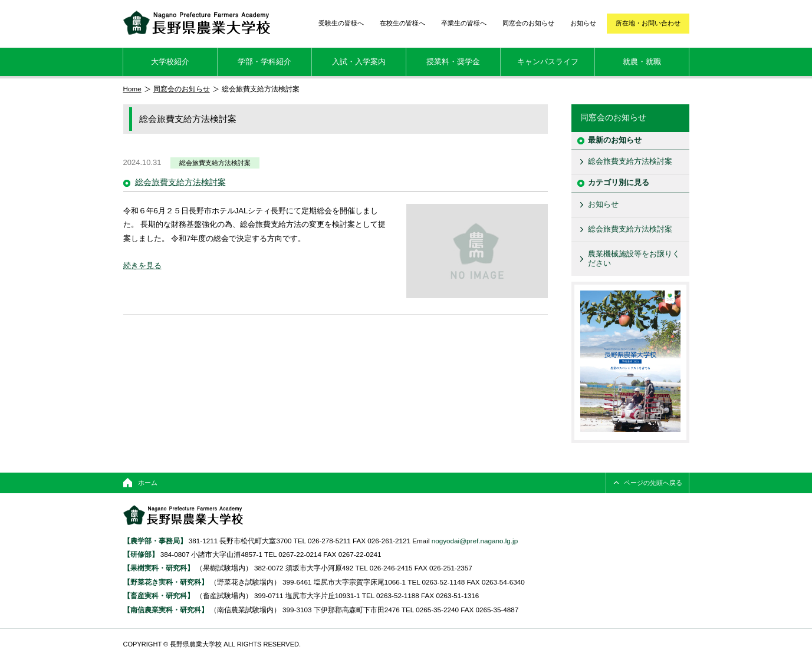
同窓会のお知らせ (528, 23)
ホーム (147, 482)
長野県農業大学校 (196, 23)
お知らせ (583, 23)
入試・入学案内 (359, 61)
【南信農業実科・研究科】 (165, 609)
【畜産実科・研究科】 (158, 595)
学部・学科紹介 (264, 61)
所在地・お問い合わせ (648, 23)
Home (132, 89)
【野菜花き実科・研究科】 (166, 582)
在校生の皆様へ (402, 23)
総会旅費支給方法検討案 (215, 162)
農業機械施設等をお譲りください (634, 258)
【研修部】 (141, 554)
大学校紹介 (170, 61)
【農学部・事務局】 (155, 540)
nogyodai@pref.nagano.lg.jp (475, 540)
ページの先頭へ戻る (653, 482)
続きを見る (142, 265)
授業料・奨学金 (453, 61)
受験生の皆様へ (341, 23)
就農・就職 (642, 61)
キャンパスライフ (547, 61)
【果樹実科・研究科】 (158, 568)
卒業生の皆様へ (463, 23)
